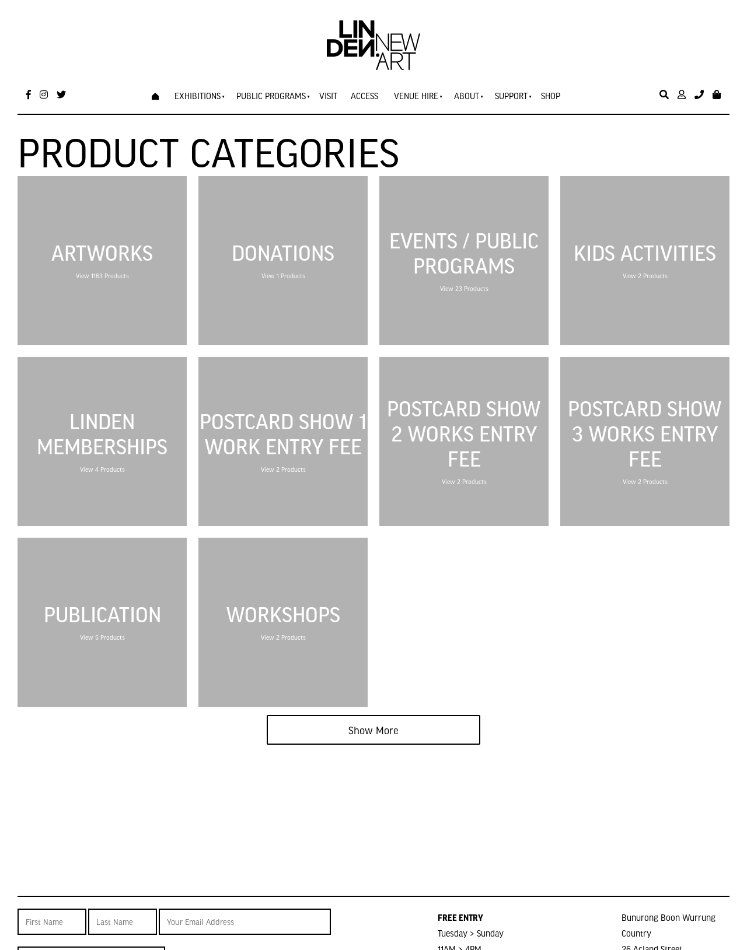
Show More (373, 729)
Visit (328, 95)
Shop (550, 95)
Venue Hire (416, 95)
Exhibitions (197, 95)
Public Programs (271, 95)
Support (511, 95)
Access (364, 95)
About (466, 95)
